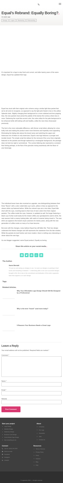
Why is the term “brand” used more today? (32, 308)
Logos (12, 20)
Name (4, 381)
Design (5, 20)
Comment (5, 355)
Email (3, 390)
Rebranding (31, 20)
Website (4, 399)
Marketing (21, 20)
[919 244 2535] (39, 4)
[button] (60, 4)
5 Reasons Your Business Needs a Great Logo (34, 325)
